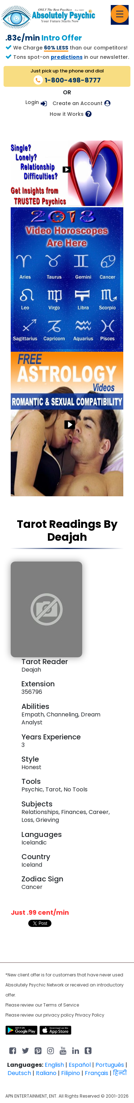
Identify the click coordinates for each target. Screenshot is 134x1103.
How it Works (67, 114)
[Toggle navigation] (120, 14)
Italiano (46, 1073)
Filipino (70, 1073)
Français (96, 1073)
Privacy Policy (89, 1015)
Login (32, 102)
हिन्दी (120, 1073)
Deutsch (19, 1073)
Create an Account (78, 103)
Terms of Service (61, 1005)
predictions (67, 57)
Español (80, 1065)
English (54, 1065)
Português (109, 1065)
